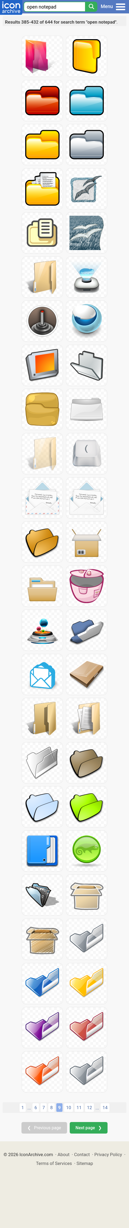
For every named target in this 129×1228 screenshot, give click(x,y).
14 (105, 1107)
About (64, 1154)
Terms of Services (54, 1163)
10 (68, 1107)
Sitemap (84, 1163)
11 (79, 1107)
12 (89, 1107)
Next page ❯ (89, 1127)
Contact (82, 1154)
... (29, 1107)
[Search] (91, 7)
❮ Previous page (44, 1127)
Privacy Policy (108, 1154)
